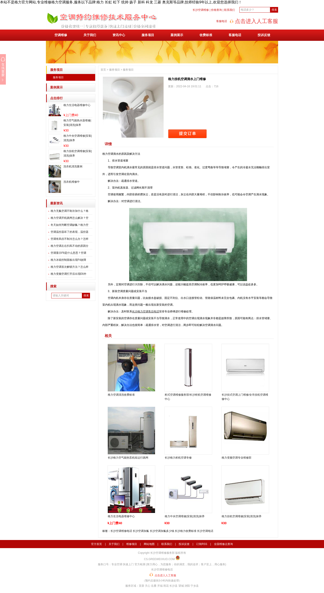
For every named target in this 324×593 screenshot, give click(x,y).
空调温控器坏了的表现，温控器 (69, 231)
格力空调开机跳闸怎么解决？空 (69, 217)
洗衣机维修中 (71, 181)
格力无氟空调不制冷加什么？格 (69, 210)
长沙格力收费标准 (185, 531)
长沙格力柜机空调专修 (178, 457)
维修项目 (131, 544)
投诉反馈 (264, 35)
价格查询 (216, 10)
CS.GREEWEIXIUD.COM (159, 559)
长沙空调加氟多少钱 (162, 531)
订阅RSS (201, 544)
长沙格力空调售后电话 (145, 311)
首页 (103, 69)
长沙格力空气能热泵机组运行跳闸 (128, 457)
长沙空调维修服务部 (162, 552)
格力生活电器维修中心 (76, 105)
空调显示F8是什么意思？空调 (68, 252)
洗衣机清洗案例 (72, 166)
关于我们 (89, 35)
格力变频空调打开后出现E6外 (68, 273)
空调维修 (60, 35)
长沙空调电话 (205, 531)
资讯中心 (118, 35)
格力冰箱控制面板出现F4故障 (68, 259)
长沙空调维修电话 (121, 531)
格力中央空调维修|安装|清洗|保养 (185, 516)
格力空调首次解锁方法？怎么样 (69, 266)
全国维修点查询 (223, 544)
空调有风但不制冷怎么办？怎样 (69, 238)
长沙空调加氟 (141, 531)
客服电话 (235, 35)
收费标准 (206, 35)
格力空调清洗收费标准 (121, 394)
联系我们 (229, 10)
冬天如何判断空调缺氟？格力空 (69, 224)
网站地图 (149, 544)
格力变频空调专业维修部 (236, 457)
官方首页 (96, 544)
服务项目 (148, 35)
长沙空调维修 (201, 10)
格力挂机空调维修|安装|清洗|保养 (241, 516)
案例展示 (177, 35)
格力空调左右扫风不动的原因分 (69, 245)
